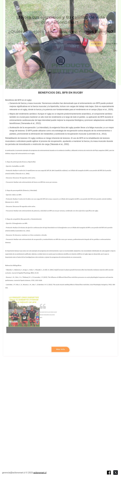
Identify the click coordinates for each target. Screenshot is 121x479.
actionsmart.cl (39, 472)
